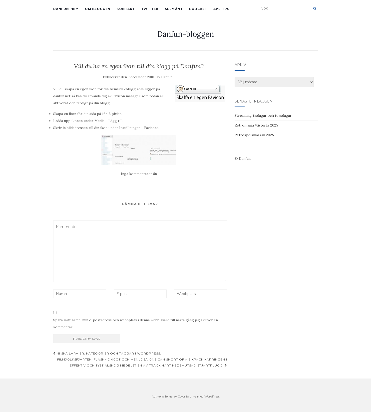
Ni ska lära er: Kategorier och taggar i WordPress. (107, 353)
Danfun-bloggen (185, 34)
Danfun (166, 77)
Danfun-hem (66, 9)
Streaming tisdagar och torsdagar (263, 115)
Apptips (221, 9)
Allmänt (174, 9)
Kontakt (126, 9)
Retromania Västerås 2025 (256, 125)
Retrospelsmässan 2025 (254, 135)
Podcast (198, 9)
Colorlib (183, 396)
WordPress (212, 396)
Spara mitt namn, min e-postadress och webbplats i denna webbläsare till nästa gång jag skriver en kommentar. (135, 323)
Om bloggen (97, 9)
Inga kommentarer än (139, 174)
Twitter (149, 9)
